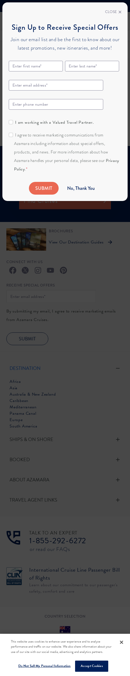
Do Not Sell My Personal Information (44, 666)
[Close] (113, 12)
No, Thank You (81, 188)
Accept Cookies (92, 666)
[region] (65, 655)
